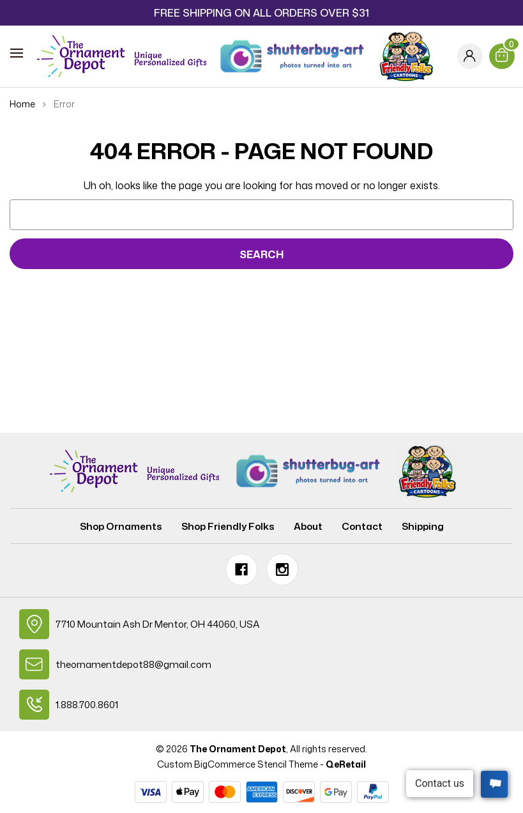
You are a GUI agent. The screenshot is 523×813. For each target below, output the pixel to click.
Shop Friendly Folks (228, 526)
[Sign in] (470, 56)
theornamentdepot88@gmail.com (133, 664)
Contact (362, 526)
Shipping (423, 526)
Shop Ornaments (121, 526)
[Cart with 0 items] (502, 56)
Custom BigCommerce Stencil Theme (237, 764)
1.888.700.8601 (87, 704)
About (308, 526)
